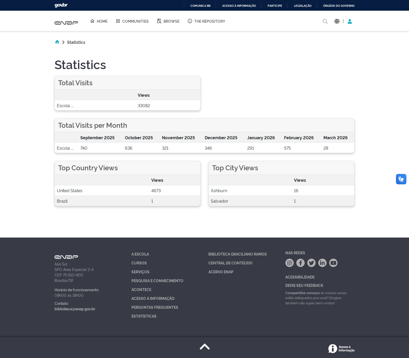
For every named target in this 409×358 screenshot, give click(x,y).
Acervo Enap (220, 271)
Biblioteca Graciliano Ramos (237, 253)
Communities (132, 21)
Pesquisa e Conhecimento (157, 280)
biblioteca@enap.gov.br (75, 308)
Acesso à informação (239, 6)
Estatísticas (144, 315)
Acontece (141, 289)
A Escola (140, 253)
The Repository (206, 21)
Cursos (139, 262)
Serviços (140, 271)
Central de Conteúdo (230, 262)
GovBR (61, 5)
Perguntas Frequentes (154, 307)
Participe (275, 6)
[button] (337, 21)
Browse (168, 21)
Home (98, 21)
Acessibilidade (300, 276)
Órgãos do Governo (338, 6)
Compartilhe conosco (302, 292)
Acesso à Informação (153, 298)
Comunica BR (200, 6)
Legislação (302, 6)
